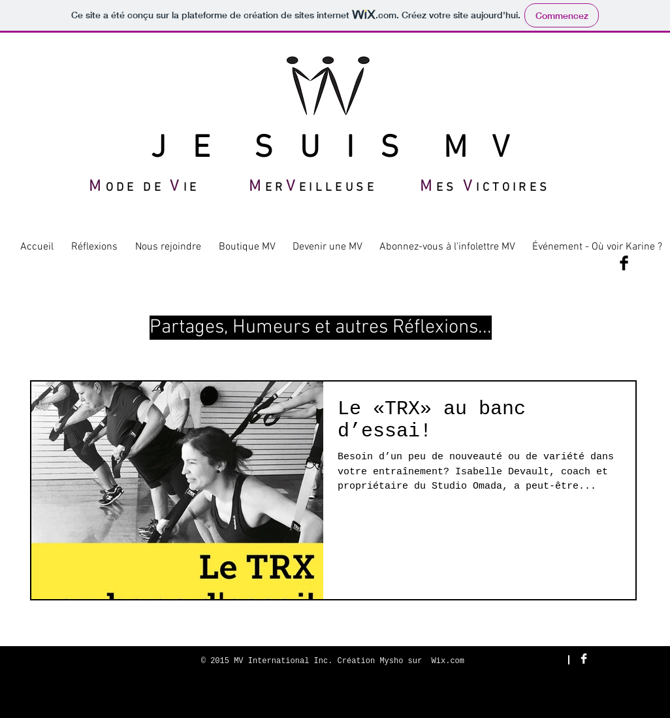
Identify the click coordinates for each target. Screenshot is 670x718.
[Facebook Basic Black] (623, 262)
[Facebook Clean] (584, 658)
